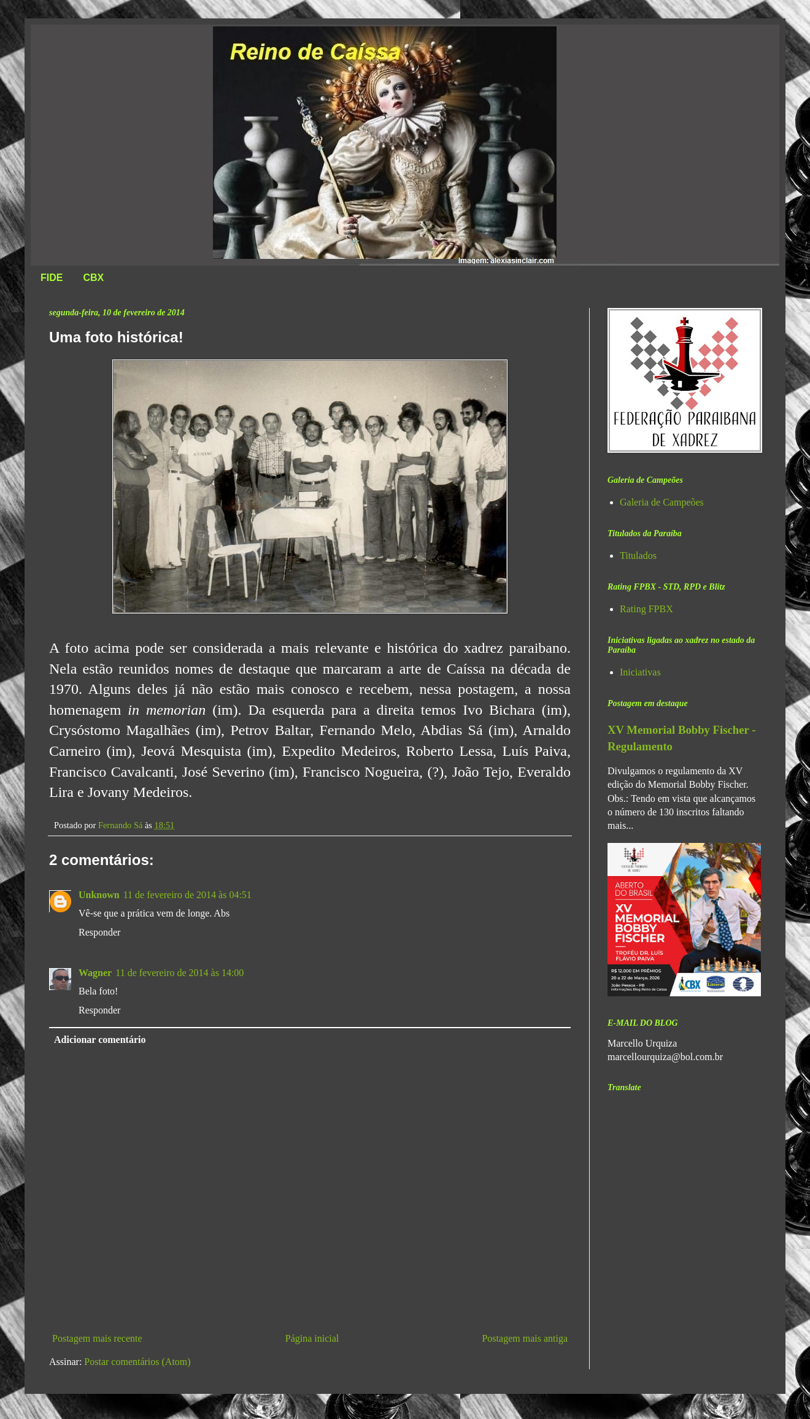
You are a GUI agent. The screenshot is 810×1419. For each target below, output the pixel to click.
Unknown (99, 895)
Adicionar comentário (99, 1039)
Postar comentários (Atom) (137, 1361)
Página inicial (312, 1338)
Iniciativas (640, 672)
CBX (93, 277)
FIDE (51, 277)
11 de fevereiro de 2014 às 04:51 (187, 895)
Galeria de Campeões (662, 502)
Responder (99, 932)
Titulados (638, 555)
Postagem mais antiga (525, 1338)
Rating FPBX (646, 609)
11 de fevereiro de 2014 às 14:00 (179, 972)
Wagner (95, 972)
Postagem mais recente (97, 1338)
